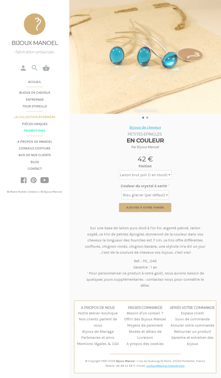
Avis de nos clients (34, 155)
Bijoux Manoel (34, 42)
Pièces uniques (35, 124)
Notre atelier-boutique (98, 313)
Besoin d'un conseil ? (145, 313)
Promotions (34, 131)
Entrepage (35, 100)
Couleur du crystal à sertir (145, 186)
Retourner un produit (192, 331)
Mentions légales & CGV (98, 343)
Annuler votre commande (192, 325)
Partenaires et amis (97, 337)
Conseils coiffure (34, 148)
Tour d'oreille (34, 106)
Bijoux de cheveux (34, 93)
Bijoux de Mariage (98, 331)
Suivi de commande (192, 319)
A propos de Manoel (34, 142)
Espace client (192, 313)
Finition (145, 166)
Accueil (34, 82)
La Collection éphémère (34, 117)
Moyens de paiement (145, 325)
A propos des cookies (145, 343)
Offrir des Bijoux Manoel (145, 319)
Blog (35, 162)
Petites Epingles (145, 134)
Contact (35, 169)
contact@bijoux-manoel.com (165, 365)
